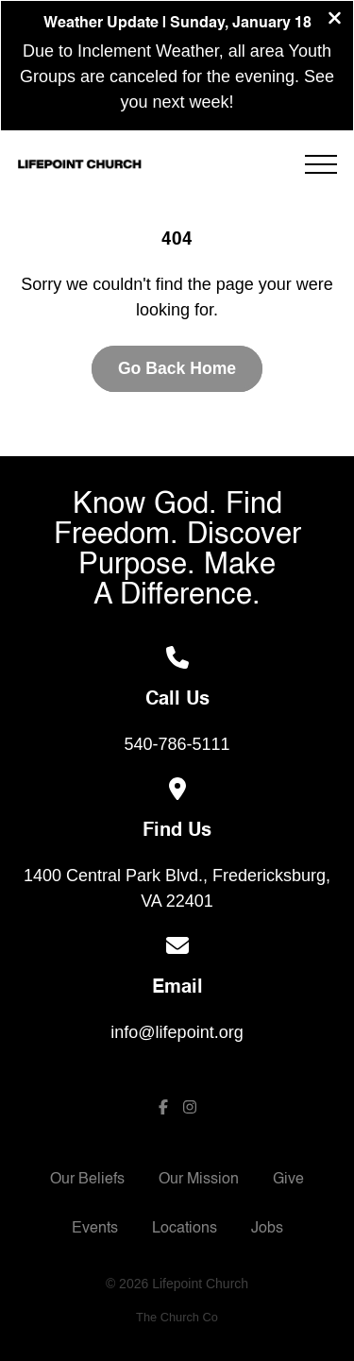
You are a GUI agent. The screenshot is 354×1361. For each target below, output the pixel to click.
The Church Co (177, 1317)
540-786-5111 (176, 744)
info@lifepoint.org (176, 1032)
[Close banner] (334, 20)
